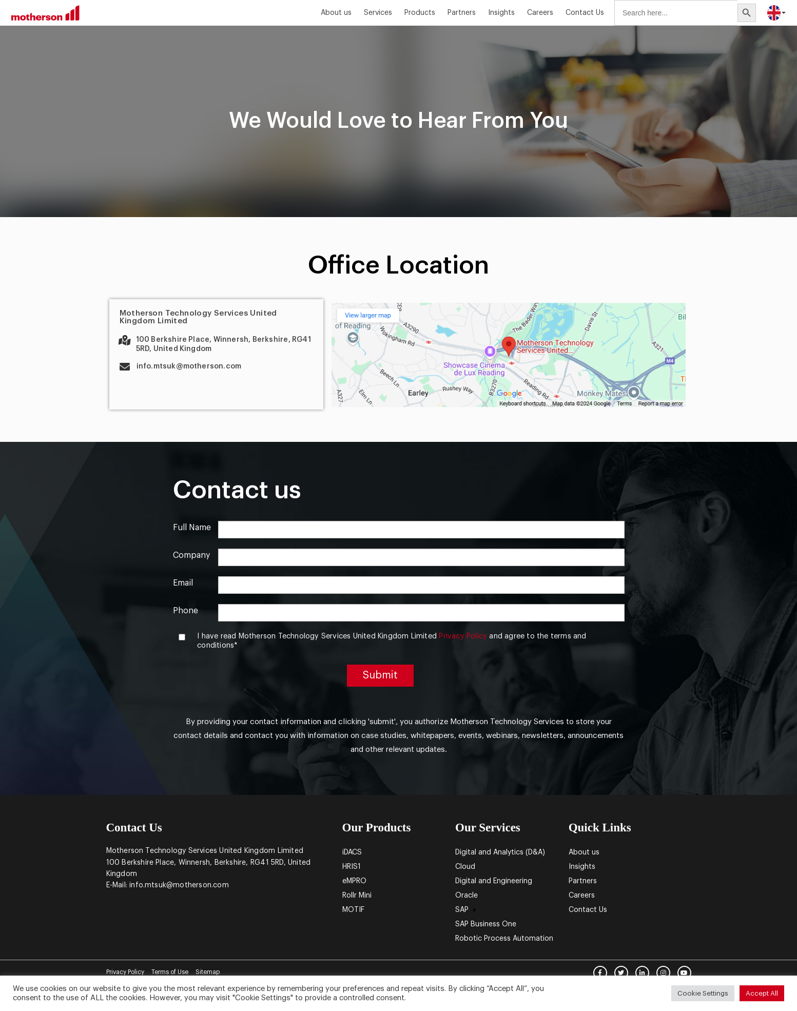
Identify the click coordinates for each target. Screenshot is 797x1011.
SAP (467, 909)
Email (183, 583)
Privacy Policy (463, 636)
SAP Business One (485, 924)
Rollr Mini (357, 895)
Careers (540, 12)
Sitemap (208, 972)
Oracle (466, 895)
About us (336, 12)
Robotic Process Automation (504, 938)
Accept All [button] (762, 993)
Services (378, 12)
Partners (462, 12)
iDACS (352, 852)
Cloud (465, 866)
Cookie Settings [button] (702, 993)
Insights (501, 12)
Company (191, 555)
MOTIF (353, 909)
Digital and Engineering (493, 881)
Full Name (192, 527)
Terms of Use (169, 972)
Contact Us (585, 12)
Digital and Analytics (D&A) (500, 852)
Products (419, 12)
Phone (185, 611)
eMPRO (354, 881)
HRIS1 (351, 866)
